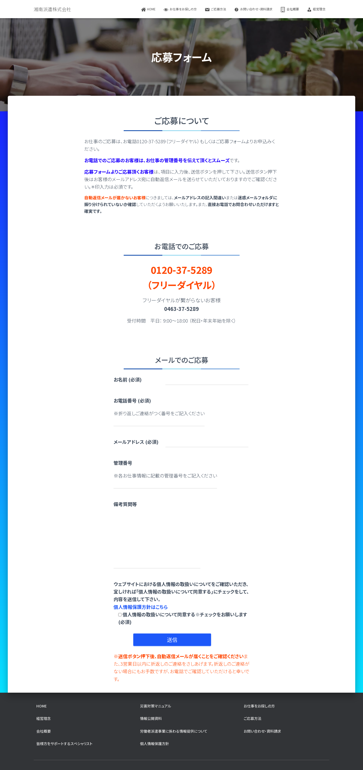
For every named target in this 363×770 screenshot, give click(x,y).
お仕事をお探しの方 (180, 9)
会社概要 (289, 9)
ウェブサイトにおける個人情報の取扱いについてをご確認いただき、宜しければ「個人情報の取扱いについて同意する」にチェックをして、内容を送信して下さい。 (182, 603)
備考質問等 (125, 504)
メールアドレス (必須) (136, 441)
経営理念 (316, 9)
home (148, 9)
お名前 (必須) (128, 379)
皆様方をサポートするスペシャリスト (64, 743)
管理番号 (123, 462)
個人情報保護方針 (154, 743)
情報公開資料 (151, 718)
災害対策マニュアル (155, 705)
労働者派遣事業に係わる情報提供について (173, 731)
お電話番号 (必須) (132, 400)
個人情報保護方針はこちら (141, 606)
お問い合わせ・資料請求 (253, 9)
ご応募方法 (215, 9)
